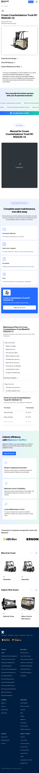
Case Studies (23, 703)
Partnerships (4, 709)
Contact (3, 743)
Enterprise (10, 635)
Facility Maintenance (6, 675)
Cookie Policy (24, 753)
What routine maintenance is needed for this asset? (18, 107)
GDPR (21, 756)
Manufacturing (24, 652)
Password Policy (24, 750)
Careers (3, 706)
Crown (6, 6)
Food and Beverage (25, 656)
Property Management (26, 665)
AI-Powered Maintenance (8, 685)
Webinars (22, 719)
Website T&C (23, 763)
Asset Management (6, 665)
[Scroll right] (36, 553)
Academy (22, 709)
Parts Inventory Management (9, 669)
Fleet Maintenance (25, 669)
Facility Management (26, 672)
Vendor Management (6, 695)
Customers (4, 635)
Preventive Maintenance (7, 679)
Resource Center (24, 706)
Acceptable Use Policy (26, 760)
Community (23, 722)
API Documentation (25, 729)
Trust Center (23, 740)
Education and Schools (26, 662)
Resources (22, 635)
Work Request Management (8, 689)
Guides (22, 716)
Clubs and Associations (26, 659)
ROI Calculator (24, 726)
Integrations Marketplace (8, 662)
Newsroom (4, 713)
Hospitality (23, 675)
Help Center (4, 737)
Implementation (5, 740)
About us (3, 703)
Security (22, 737)
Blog (21, 713)
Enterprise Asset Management (9, 656)
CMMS (3, 652)
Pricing (16, 635)
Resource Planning (6, 692)
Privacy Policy (24, 746)
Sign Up (31, 1)
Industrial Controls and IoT (8, 659)
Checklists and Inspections (8, 672)
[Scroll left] (31, 553)
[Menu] (36, 2)
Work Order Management (7, 682)
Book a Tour (29, 635)
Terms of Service (24, 743)
